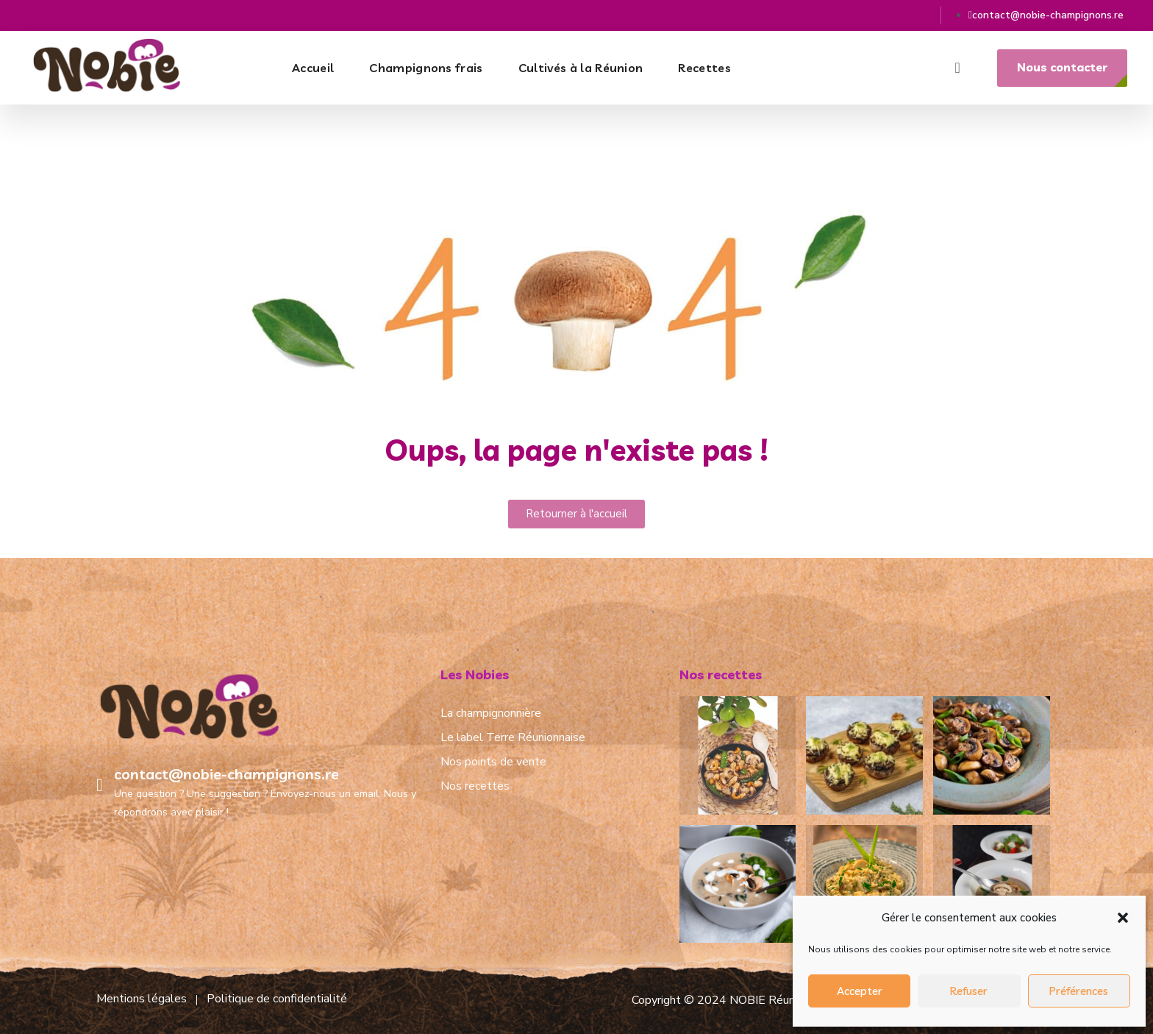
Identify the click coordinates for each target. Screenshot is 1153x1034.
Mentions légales (141, 999)
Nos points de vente (493, 762)
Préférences (1078, 991)
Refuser (969, 991)
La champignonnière (490, 713)
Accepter (859, 991)
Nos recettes (475, 786)
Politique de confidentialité (277, 999)
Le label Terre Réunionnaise (512, 737)
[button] (1122, 917)
